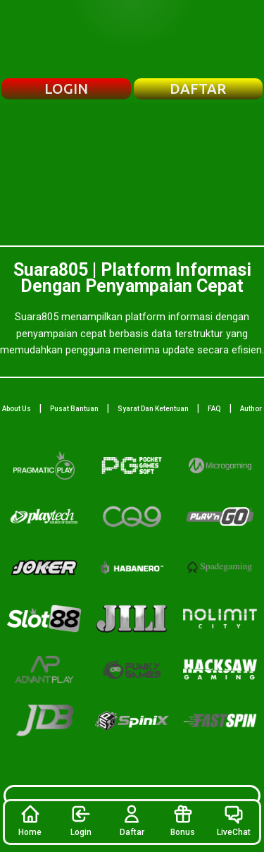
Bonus (182, 820)
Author (251, 409)
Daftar (132, 820)
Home (30, 820)
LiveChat (234, 820)
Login (81, 820)
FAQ (214, 409)
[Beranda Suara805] (132, 39)
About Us (16, 409)
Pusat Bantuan (74, 409)
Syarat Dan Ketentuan (153, 409)
